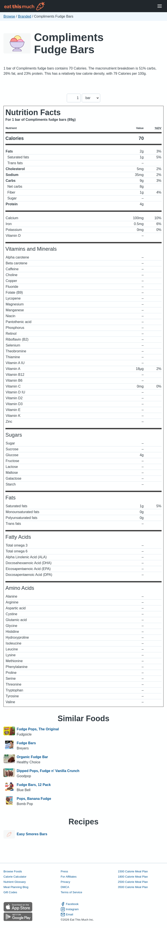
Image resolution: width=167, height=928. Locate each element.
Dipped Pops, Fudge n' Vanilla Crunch (48, 771)
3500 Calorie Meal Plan (133, 887)
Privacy (65, 881)
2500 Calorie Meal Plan (133, 881)
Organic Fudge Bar (32, 757)
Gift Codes (10, 892)
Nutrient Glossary (14, 881)
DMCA (65, 887)
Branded (24, 16)
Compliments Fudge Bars (69, 43)
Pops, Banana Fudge (34, 798)
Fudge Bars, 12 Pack (34, 785)
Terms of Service (71, 892)
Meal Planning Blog (15, 887)
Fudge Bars (26, 743)
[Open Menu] (160, 6)
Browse (9, 16)
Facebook (69, 904)
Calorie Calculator (14, 876)
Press (64, 871)
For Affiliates (69, 876)
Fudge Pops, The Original (38, 729)
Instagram (70, 909)
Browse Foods (12, 871)
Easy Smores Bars (32, 834)
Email (67, 914)
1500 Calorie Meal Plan (133, 871)
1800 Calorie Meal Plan (133, 876)
